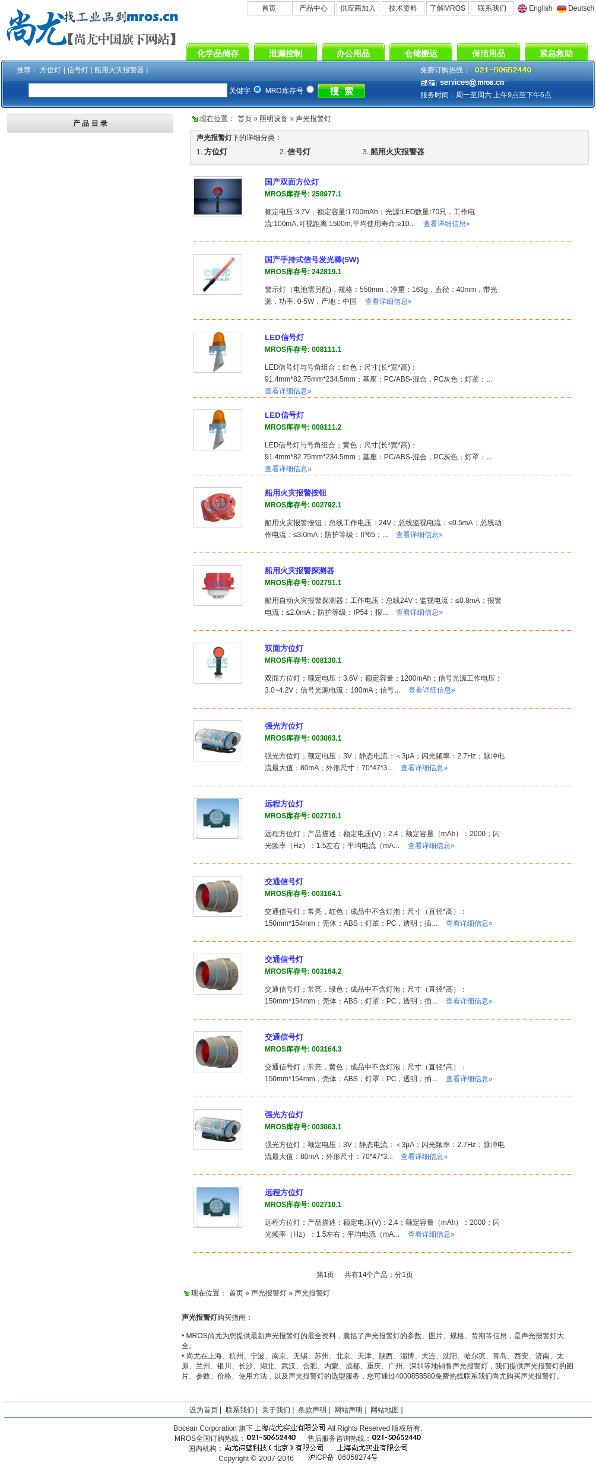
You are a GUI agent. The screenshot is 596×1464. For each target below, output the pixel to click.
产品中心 (313, 8)
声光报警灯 (313, 119)
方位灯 (51, 70)
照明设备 (273, 119)
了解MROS (447, 8)
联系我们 (492, 8)
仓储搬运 (421, 53)
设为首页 (203, 1410)
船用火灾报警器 (120, 70)
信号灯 (78, 70)
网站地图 (384, 1410)
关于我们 (276, 1410)
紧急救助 (556, 53)
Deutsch (581, 8)
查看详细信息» (446, 224)
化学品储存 (218, 53)
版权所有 (406, 1428)
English (540, 8)
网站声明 (348, 1410)
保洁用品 (488, 53)
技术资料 (403, 8)
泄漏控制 (285, 53)
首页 (269, 8)
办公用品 (353, 53)
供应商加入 (358, 8)
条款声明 (312, 1410)
